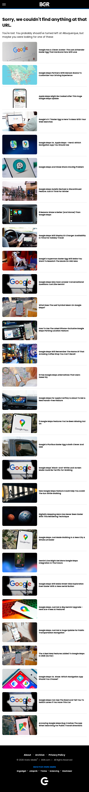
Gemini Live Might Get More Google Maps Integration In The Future (58, 562)
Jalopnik (33, 771)
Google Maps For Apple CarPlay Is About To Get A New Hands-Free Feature (62, 399)
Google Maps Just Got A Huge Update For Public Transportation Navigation (61, 631)
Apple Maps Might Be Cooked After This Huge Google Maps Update (60, 97)
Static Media (30, 760)
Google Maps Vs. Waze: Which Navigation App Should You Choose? (61, 678)
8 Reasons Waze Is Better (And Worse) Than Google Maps (59, 213)
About (27, 754)
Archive (39, 754)
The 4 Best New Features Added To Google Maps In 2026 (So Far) (61, 655)
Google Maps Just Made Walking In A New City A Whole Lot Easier (62, 538)
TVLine (44, 771)
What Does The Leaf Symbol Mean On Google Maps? (60, 306)
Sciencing (54, 771)
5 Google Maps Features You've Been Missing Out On (62, 422)
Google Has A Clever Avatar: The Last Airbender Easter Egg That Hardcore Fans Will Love (61, 51)
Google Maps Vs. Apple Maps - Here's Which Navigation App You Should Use (60, 144)
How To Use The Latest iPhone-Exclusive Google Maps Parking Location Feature (61, 329)
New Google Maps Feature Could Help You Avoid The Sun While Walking (62, 492)
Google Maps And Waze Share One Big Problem (61, 167)
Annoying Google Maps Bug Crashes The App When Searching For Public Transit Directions (60, 724)
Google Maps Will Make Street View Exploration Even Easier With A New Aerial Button (61, 585)
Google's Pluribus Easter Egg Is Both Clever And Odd (61, 445)
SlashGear (67, 771)
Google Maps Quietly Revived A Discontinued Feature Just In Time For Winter (60, 190)
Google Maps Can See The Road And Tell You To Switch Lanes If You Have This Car (61, 701)
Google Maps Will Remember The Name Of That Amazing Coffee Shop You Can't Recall (61, 353)
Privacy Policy (57, 754)
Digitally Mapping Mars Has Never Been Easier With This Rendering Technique (61, 515)
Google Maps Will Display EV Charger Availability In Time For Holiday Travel (62, 237)
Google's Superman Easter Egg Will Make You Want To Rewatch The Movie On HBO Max (60, 260)
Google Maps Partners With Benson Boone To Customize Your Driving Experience (60, 74)
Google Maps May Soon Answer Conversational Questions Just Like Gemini (61, 283)
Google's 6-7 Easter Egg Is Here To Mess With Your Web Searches (62, 120)
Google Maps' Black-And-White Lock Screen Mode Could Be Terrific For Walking (60, 469)
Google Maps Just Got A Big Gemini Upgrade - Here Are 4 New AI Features (61, 608)
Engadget (21, 771)
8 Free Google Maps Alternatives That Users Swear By (59, 376)
